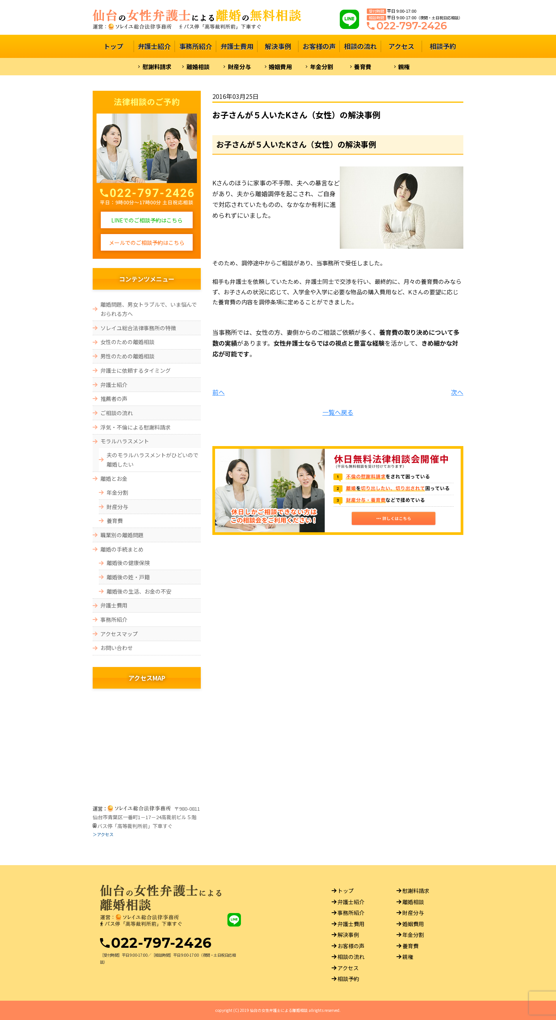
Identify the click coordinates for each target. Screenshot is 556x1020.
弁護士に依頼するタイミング (138, 370)
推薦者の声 (113, 398)
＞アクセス (103, 834)
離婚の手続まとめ (122, 549)
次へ (457, 392)
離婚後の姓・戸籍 (128, 577)
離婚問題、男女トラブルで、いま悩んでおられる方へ (148, 309)
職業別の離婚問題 (122, 535)
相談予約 (443, 46)
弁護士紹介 (154, 46)
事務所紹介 (195, 46)
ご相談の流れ (116, 413)
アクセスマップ (119, 634)
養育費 (362, 67)
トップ (113, 46)
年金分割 (321, 67)
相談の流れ (360, 46)
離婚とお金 (113, 478)
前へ (218, 392)
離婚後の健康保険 (128, 563)
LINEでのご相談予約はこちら (147, 220)
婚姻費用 (280, 67)
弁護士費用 (236, 46)
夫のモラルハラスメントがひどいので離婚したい (152, 459)
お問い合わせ (116, 648)
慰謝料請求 (156, 67)
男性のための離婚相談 (127, 356)
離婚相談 (198, 67)
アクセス (401, 46)
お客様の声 (319, 46)
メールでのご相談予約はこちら (147, 242)
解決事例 (278, 46)
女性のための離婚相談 (127, 342)
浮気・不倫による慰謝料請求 (135, 427)
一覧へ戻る (337, 412)
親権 (404, 67)
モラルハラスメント (124, 441)
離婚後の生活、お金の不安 (139, 591)
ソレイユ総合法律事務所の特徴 (138, 328)
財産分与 (239, 67)
